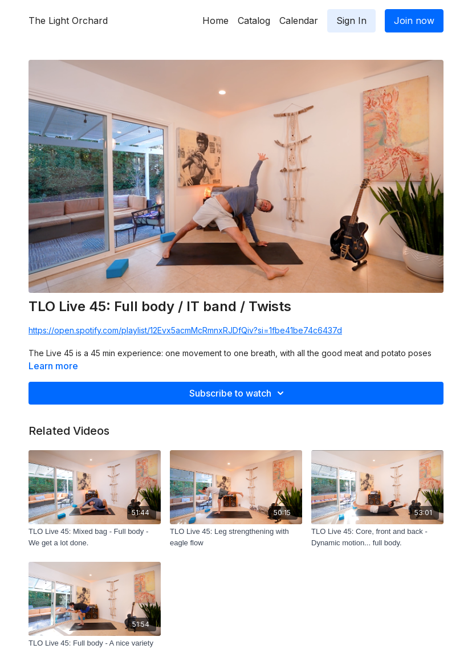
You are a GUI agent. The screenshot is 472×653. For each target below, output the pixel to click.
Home (215, 20)
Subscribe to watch (238, 393)
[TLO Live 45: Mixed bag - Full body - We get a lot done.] (95, 537)
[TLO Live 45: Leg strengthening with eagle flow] (236, 537)
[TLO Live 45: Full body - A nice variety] (95, 643)
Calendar (298, 20)
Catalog (254, 20)
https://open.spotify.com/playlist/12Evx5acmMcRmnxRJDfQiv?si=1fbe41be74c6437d (185, 330)
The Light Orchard (68, 20)
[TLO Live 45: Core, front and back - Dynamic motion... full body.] (377, 537)
